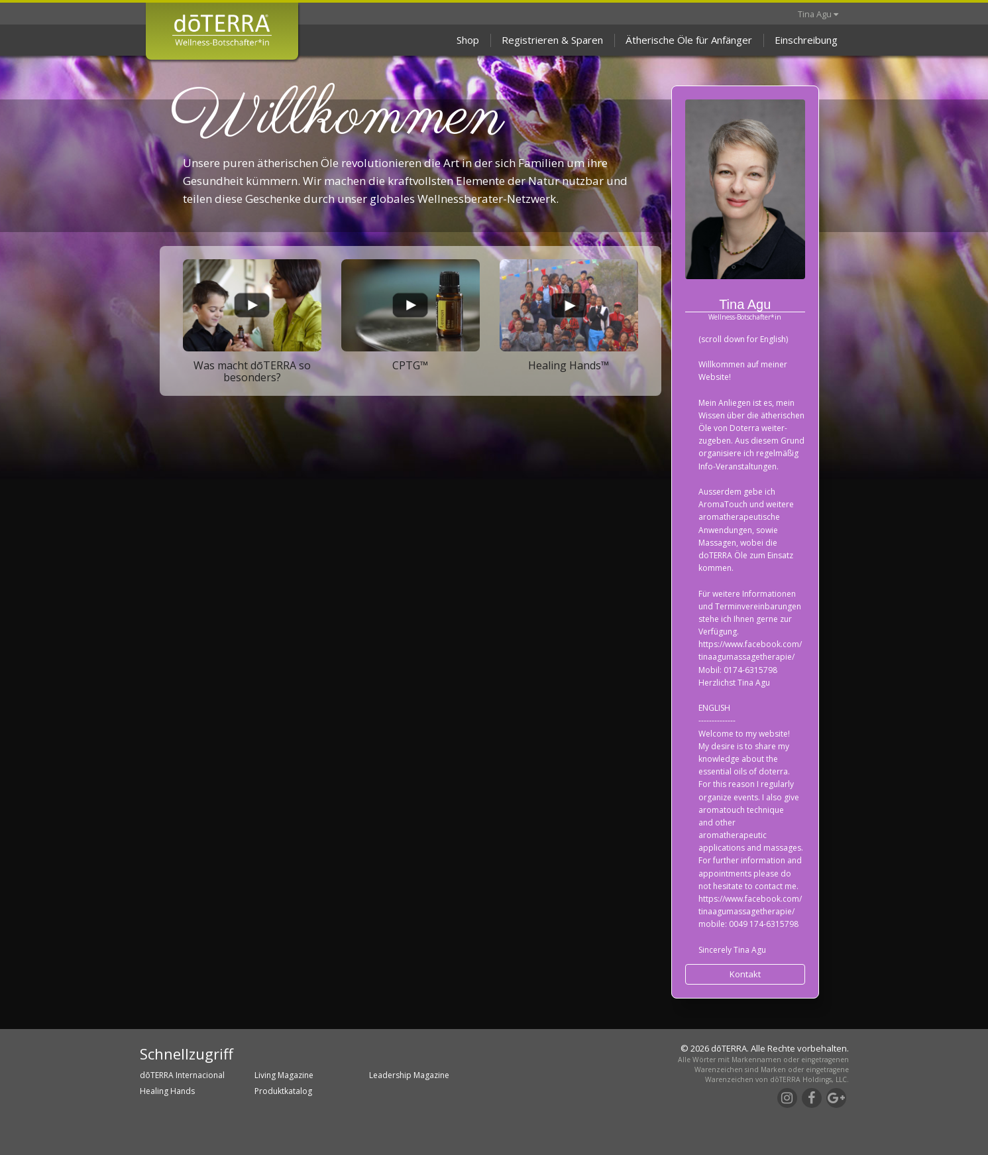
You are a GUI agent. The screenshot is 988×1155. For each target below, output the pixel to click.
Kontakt (745, 974)
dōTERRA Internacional (182, 1075)
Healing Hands (167, 1091)
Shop (468, 39)
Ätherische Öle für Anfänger (689, 39)
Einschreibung (806, 39)
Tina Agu (818, 14)
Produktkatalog (283, 1091)
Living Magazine (283, 1075)
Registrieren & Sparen (552, 39)
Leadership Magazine (409, 1075)
